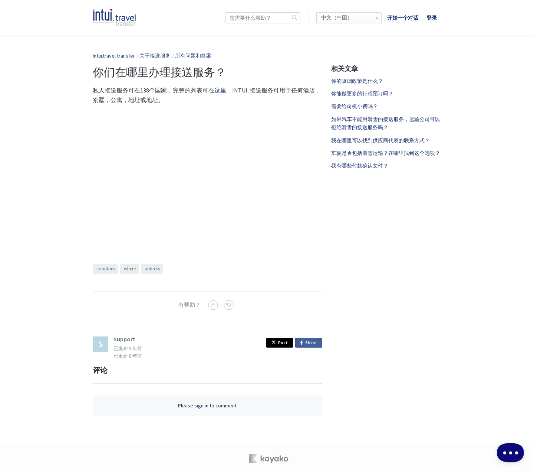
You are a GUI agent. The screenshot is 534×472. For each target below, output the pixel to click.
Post (279, 342)
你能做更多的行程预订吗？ (362, 93)
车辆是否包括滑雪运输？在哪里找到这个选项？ (385, 153)
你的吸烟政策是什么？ (357, 81)
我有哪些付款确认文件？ (359, 165)
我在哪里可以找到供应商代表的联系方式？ (380, 140)
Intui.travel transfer (114, 55)
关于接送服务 (155, 55)
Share (309, 343)
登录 (431, 17)
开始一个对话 (402, 17)
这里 (220, 90)
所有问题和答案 (193, 55)
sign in (201, 405)
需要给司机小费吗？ (354, 106)
